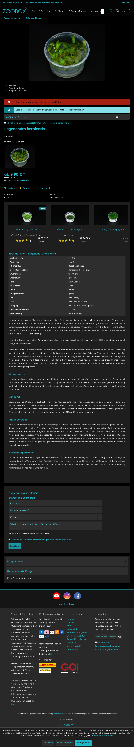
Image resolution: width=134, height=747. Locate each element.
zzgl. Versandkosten (21, 180)
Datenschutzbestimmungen (32, 123)
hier (13, 704)
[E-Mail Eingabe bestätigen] (117, 117)
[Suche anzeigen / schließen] (111, 11)
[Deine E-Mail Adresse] (106, 636)
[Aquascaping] (98, 11)
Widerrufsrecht (74, 646)
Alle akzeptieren (65, 742)
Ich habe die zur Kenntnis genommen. (38, 123)
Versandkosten (60, 713)
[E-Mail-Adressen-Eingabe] (54, 117)
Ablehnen (48, 742)
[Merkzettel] (123, 11)
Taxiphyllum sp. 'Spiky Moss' (113, 229)
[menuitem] (117, 11)
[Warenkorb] (130, 11)
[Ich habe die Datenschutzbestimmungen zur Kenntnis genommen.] (5, 123)
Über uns (71, 622)
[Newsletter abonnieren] (120, 636)
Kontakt (71, 619)
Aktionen (125, 2)
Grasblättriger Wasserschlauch (27, 235)
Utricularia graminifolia (27, 229)
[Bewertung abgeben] (55, 517)
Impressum (72, 649)
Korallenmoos (70, 235)
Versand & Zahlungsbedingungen (77, 631)
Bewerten (26, 188)
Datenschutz (73, 642)
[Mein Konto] (117, 11)
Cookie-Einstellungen (76, 639)
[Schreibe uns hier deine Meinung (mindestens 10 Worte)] (55, 525)
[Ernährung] (60, 11)
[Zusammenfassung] (55, 510)
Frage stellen (45, 188)
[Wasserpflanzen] (78, 11)
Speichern (14, 546)
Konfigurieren (83, 742)
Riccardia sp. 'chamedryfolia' (70, 229)
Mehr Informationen (103, 735)
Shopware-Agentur (76, 636)
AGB (69, 625)
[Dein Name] (55, 503)
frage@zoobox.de (67, 604)
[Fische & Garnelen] (41, 11)
